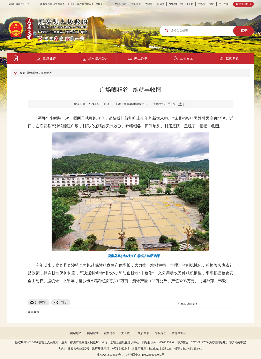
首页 (22, 73)
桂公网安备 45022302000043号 (146, 354)
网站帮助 (93, 333)
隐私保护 (160, 333)
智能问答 (136, 3)
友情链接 (109, 333)
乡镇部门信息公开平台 (181, 3)
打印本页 (41, 302)
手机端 (201, 3)
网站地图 (76, 333)
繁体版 (160, 3)
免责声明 (143, 333)
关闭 (63, 302)
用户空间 (224, 3)
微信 (211, 3)
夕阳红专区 (120, 3)
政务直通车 (179, 333)
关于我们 (127, 333)
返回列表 (33, 312)
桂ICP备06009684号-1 (110, 354)
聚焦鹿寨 (33, 73)
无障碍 (149, 3)
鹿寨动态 (46, 73)
